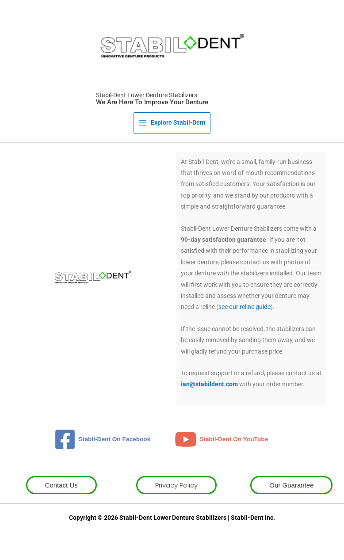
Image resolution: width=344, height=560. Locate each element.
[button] (61, 489)
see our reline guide (244, 310)
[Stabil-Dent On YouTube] (221, 443)
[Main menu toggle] (172, 126)
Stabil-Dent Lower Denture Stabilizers (143, 99)
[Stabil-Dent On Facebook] (102, 443)
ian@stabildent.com (209, 388)
